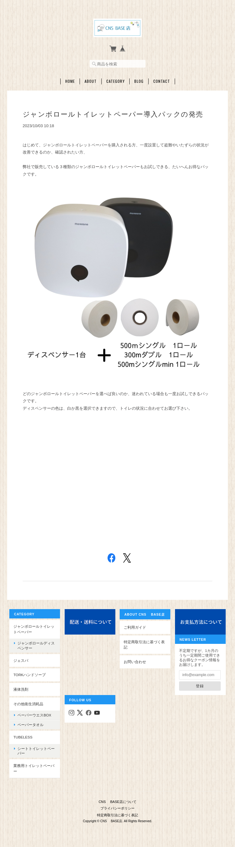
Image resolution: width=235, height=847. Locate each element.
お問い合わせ (135, 661)
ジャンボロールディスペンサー (36, 645)
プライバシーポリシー (117, 807)
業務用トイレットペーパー (33, 768)
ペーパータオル (30, 724)
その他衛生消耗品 (28, 703)
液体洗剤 (20, 689)
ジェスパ (20, 660)
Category (115, 80)
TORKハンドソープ (29, 674)
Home (70, 80)
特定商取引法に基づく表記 (144, 644)
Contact (161, 80)
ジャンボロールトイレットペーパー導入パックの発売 (113, 114)
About (91, 80)
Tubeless (22, 737)
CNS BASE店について (117, 800)
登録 (200, 685)
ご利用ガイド (135, 627)
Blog (139, 80)
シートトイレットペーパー (36, 750)
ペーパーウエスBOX (34, 714)
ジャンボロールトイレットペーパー (33, 628)
